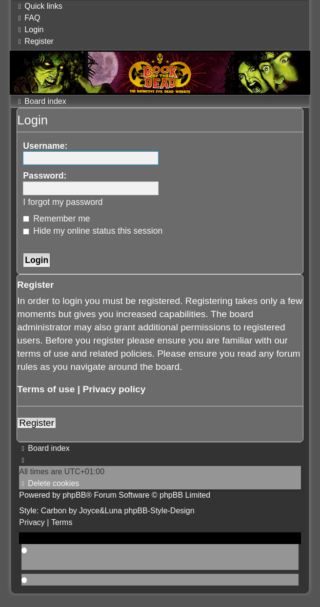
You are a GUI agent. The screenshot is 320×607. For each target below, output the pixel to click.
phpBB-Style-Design (159, 510)
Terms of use (46, 389)
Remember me (56, 218)
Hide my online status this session (92, 231)
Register (36, 423)
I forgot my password (62, 202)
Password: (44, 176)
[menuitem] (28, 18)
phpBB (74, 495)
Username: (45, 146)
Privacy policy (113, 389)
